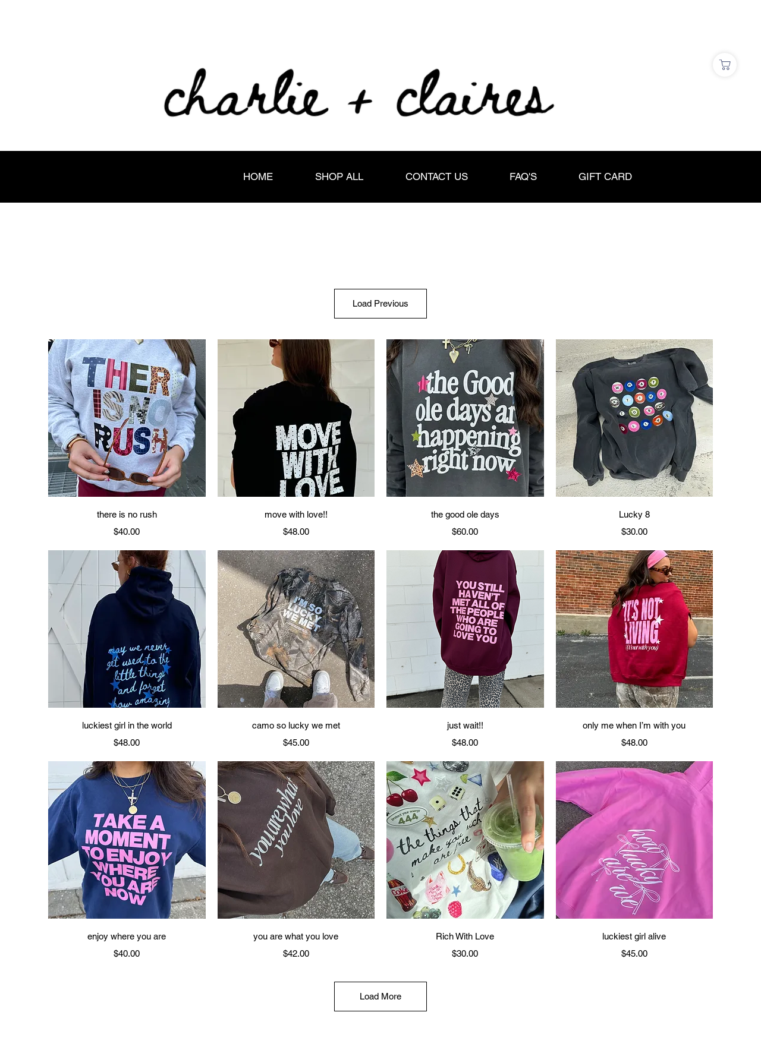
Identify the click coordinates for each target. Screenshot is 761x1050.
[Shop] (725, 65)
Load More (380, 996)
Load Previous (380, 303)
